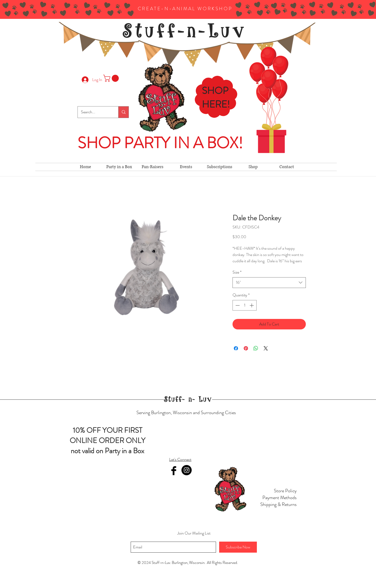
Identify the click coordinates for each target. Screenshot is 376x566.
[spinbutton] (244, 305)
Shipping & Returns (278, 504)
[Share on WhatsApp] (256, 348)
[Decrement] (237, 305)
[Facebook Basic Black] (173, 470)
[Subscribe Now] (238, 547)
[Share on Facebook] (236, 348)
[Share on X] (266, 348)
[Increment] (252, 305)
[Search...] (94, 112)
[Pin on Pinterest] (246, 348)
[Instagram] (186, 470)
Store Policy (285, 490)
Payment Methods (279, 497)
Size (237, 272)
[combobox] (269, 282)
